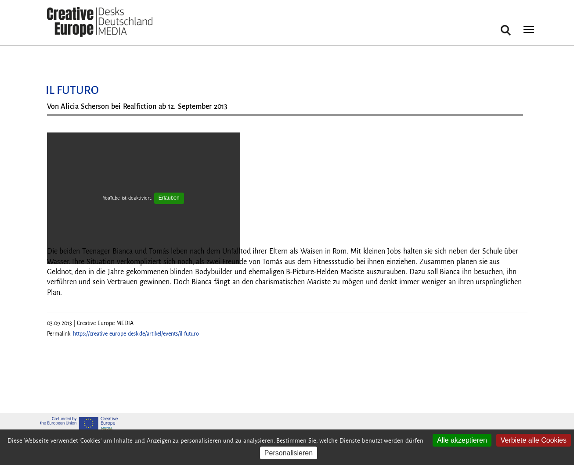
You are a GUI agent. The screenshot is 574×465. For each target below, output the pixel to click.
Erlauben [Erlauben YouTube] (169, 198)
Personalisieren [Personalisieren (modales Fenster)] (288, 453)
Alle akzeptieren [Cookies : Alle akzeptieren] (462, 440)
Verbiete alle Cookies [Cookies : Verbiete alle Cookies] (534, 440)
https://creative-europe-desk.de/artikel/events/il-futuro (136, 334)
